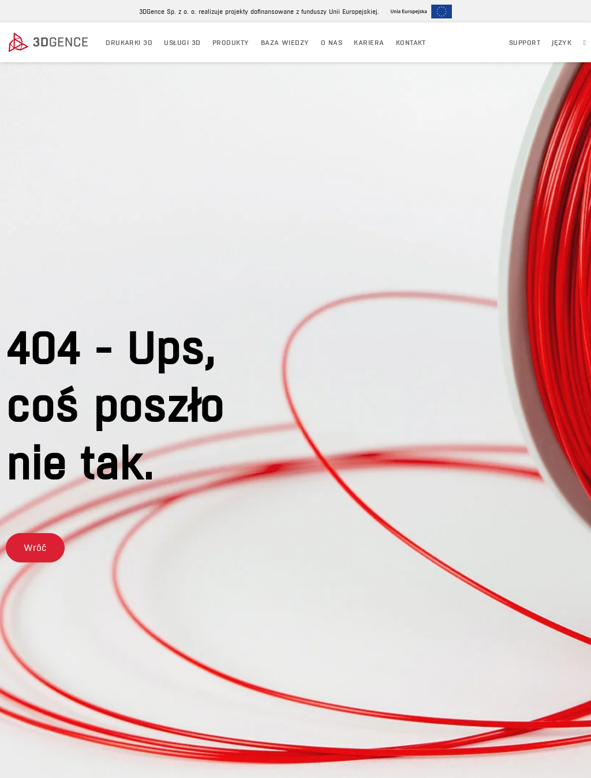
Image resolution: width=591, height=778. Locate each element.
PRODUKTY (230, 42)
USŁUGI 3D (182, 42)
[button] (35, 547)
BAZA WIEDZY (285, 42)
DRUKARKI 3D (129, 42)
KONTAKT (411, 42)
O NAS (331, 42)
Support (524, 42)
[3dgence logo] (52, 42)
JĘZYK (561, 42)
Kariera (369, 42)
